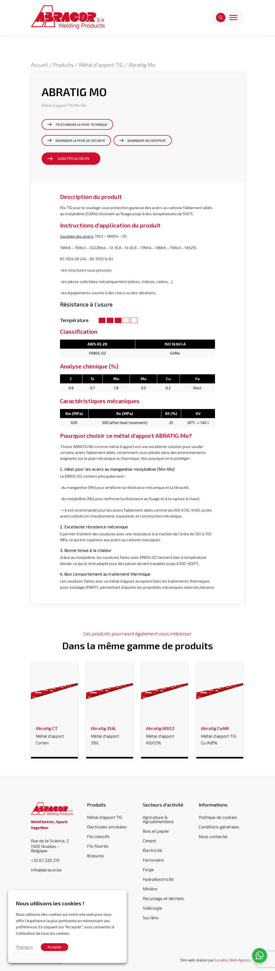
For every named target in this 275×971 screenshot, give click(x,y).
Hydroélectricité (158, 879)
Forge (148, 869)
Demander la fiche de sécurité (80, 140)
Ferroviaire (153, 859)
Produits (63, 64)
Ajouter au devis (73, 158)
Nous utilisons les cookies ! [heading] (50, 903)
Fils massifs (98, 836)
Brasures (95, 855)
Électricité (152, 850)
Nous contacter (213, 836)
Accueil (39, 64)
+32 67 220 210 (45, 860)
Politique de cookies (218, 817)
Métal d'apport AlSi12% (165, 734)
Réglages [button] (24, 946)
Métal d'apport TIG (101, 64)
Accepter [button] (54, 947)
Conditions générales (219, 826)
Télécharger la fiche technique (81, 124)
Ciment (149, 840)
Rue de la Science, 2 (53, 846)
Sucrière (150, 917)
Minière (150, 888)
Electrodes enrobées (107, 826)
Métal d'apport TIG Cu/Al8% (219, 734)
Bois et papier (156, 831)
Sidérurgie (152, 907)
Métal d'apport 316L (109, 734)
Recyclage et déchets (163, 898)
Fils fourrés (98, 845)
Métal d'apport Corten (54, 734)
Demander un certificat (146, 140)
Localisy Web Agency (232, 960)
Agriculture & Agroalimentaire (158, 819)
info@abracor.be (46, 870)
